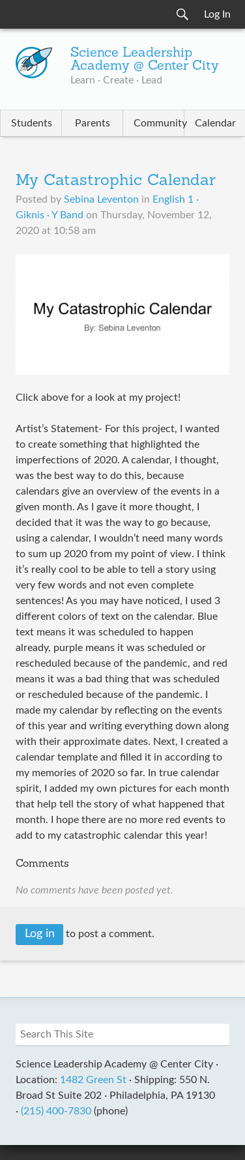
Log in (40, 934)
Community (159, 123)
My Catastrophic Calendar (116, 181)
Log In (217, 14)
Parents (92, 123)
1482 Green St (93, 1080)
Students (31, 123)
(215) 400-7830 (56, 1111)
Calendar (215, 123)
